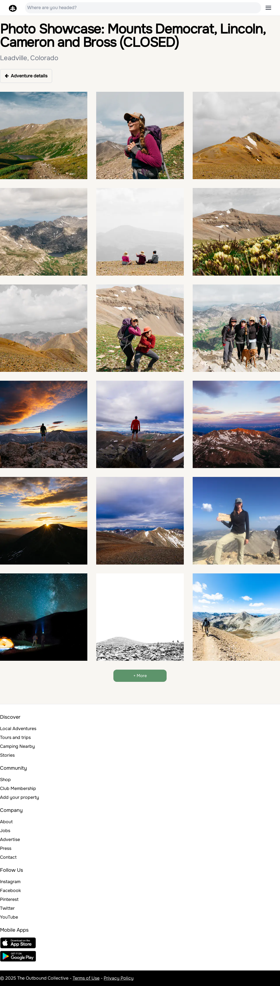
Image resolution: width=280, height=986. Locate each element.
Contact (8, 857)
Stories (7, 755)
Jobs (5, 830)
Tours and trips (15, 737)
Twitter (7, 908)
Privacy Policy (119, 978)
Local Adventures (18, 728)
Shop (5, 779)
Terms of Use (86, 978)
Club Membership (18, 788)
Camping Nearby (17, 746)
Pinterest (9, 899)
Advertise (10, 839)
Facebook (10, 890)
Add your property (19, 797)
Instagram (10, 882)
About (6, 822)
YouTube (9, 917)
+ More (140, 675)
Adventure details (26, 76)
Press (5, 848)
